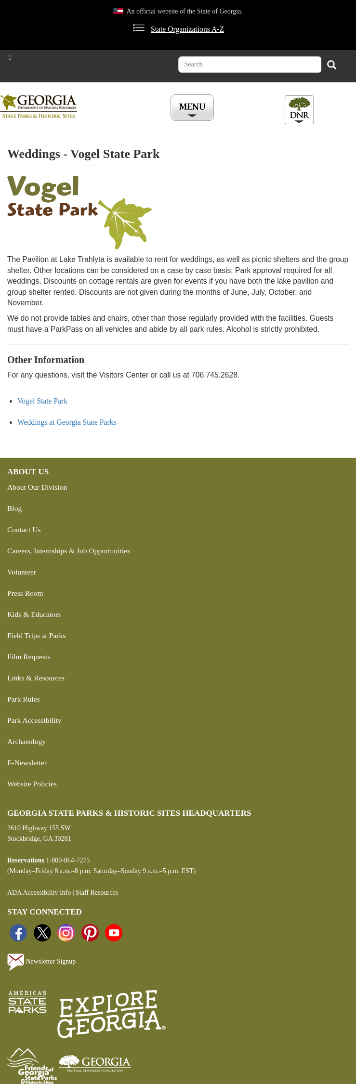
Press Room (25, 593)
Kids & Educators (34, 614)
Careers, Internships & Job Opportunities (68, 551)
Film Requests (28, 657)
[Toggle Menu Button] (193, 108)
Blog (14, 508)
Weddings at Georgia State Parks (67, 422)
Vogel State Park (42, 401)
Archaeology (26, 741)
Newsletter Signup (41, 962)
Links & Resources (36, 678)
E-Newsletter (27, 762)
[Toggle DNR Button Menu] (299, 109)
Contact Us (23, 529)
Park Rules (23, 699)
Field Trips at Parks (36, 635)
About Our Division (37, 487)
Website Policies (32, 784)
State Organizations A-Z (187, 29)
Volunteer (21, 572)
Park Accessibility (34, 720)
